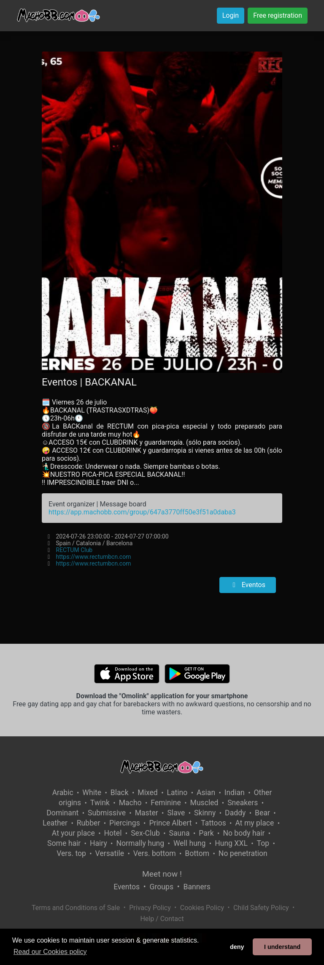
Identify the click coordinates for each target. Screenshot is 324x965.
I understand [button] (282, 946)
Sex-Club (145, 833)
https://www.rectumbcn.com (93, 556)
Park (206, 833)
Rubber (88, 823)
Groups (161, 887)
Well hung (189, 843)
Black (120, 792)
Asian (206, 792)
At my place (254, 823)
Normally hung (140, 843)
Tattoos (213, 823)
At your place (73, 833)
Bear (262, 813)
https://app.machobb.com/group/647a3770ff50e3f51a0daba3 (142, 512)
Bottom (197, 853)
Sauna (179, 833)
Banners (196, 887)
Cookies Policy (202, 908)
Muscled (204, 802)
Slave (176, 813)
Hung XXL (231, 843)
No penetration (243, 853)
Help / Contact (162, 919)
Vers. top (71, 853)
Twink (100, 802)
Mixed (147, 792)
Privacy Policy (150, 908)
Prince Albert (170, 823)
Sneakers (242, 802)
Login (230, 15)
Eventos (247, 585)
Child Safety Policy (261, 908)
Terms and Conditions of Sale (76, 908)
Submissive (107, 813)
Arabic (62, 792)
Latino (177, 792)
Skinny (205, 813)
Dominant (62, 813)
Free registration (277, 15)
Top (263, 843)
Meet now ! (162, 874)
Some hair (64, 843)
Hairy (98, 843)
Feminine (166, 802)
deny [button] (237, 946)
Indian (234, 792)
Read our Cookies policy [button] (50, 951)
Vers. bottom (154, 853)
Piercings (124, 823)
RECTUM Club (74, 550)
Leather (55, 823)
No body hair (244, 833)
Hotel (113, 833)
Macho (130, 802)
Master (146, 813)
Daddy (235, 813)
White (91, 792)
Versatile (109, 853)
